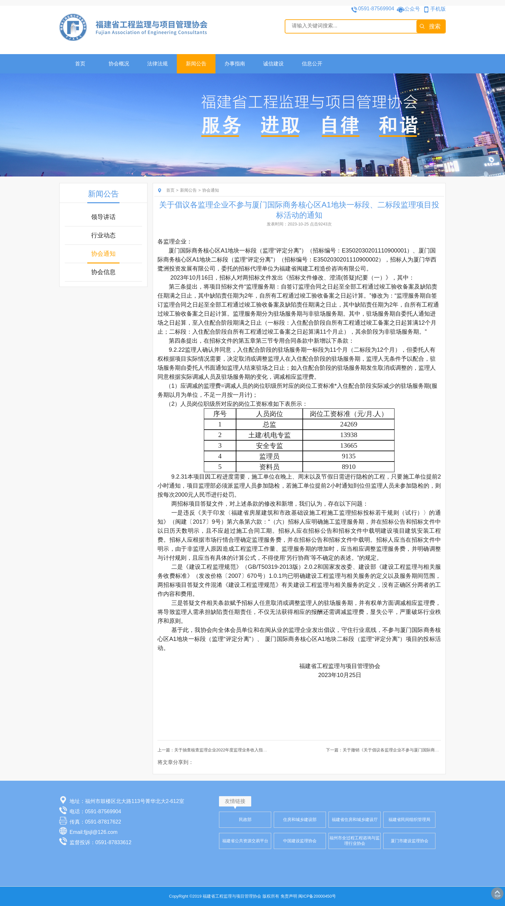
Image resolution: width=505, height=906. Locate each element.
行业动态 (103, 235)
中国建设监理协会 (300, 840)
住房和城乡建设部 (300, 819)
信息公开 (312, 63)
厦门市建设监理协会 (409, 840)
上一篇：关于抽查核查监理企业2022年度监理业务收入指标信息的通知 (222, 750)
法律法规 (157, 63)
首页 (80, 63)
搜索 (435, 26)
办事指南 (234, 63)
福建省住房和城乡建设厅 (355, 819)
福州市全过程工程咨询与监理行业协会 (354, 840)
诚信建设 (273, 63)
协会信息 (103, 272)
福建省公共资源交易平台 (245, 840)
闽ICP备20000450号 (317, 896)
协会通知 (103, 253)
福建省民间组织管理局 (409, 819)
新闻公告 (196, 63)
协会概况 (119, 63)
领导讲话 (103, 217)
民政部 (245, 819)
